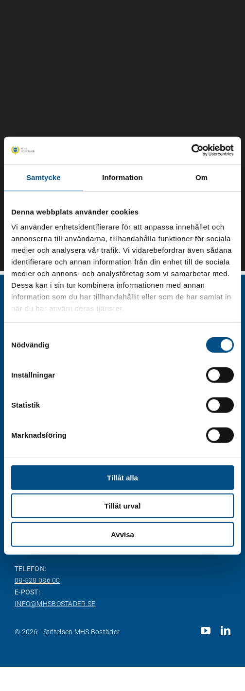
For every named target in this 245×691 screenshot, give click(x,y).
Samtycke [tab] (43, 177)
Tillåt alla (122, 477)
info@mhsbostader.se (55, 604)
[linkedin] (225, 631)
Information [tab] (122, 177)
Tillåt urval (123, 506)
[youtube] (205, 631)
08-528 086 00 (37, 580)
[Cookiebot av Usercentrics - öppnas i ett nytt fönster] (191, 150)
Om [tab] (201, 177)
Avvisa (122, 534)
